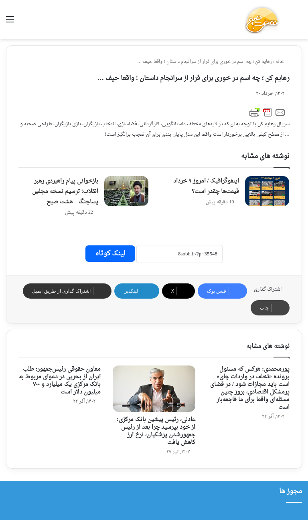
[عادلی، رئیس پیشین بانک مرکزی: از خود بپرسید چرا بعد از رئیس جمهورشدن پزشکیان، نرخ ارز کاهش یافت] (154, 388)
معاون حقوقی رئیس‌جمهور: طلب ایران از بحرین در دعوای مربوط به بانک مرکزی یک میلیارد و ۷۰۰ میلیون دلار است (60, 381)
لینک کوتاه (110, 253)
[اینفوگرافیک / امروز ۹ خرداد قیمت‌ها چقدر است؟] (267, 191)
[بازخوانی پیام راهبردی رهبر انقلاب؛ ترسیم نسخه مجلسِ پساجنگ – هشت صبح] (126, 191)
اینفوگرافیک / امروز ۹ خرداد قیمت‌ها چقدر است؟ (206, 186)
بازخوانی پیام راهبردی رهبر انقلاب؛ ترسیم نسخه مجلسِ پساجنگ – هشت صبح (65, 191)
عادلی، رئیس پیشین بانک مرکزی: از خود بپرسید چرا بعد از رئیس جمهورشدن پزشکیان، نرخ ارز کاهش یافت (156, 431)
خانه (283, 62)
